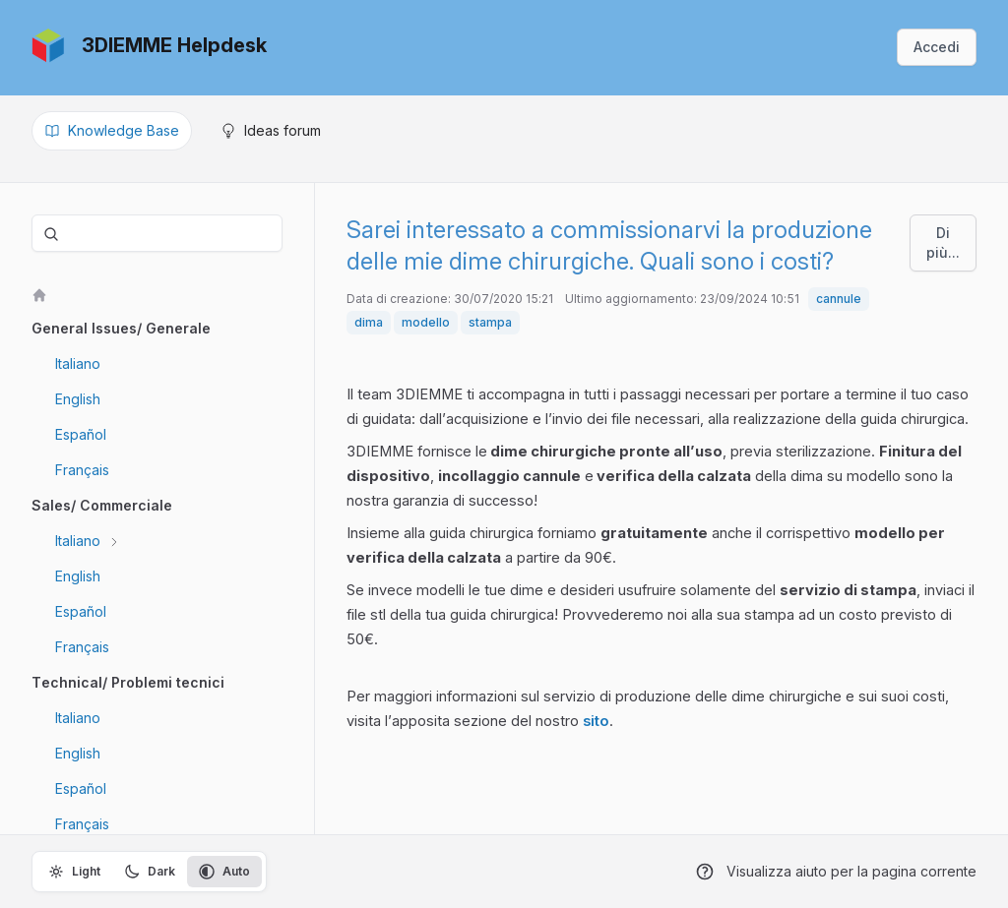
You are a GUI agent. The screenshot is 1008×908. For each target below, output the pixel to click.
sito (596, 721)
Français (82, 469)
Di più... (943, 242)
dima (368, 322)
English (77, 399)
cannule (838, 298)
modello (426, 322)
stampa (490, 322)
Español (80, 434)
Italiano (77, 363)
